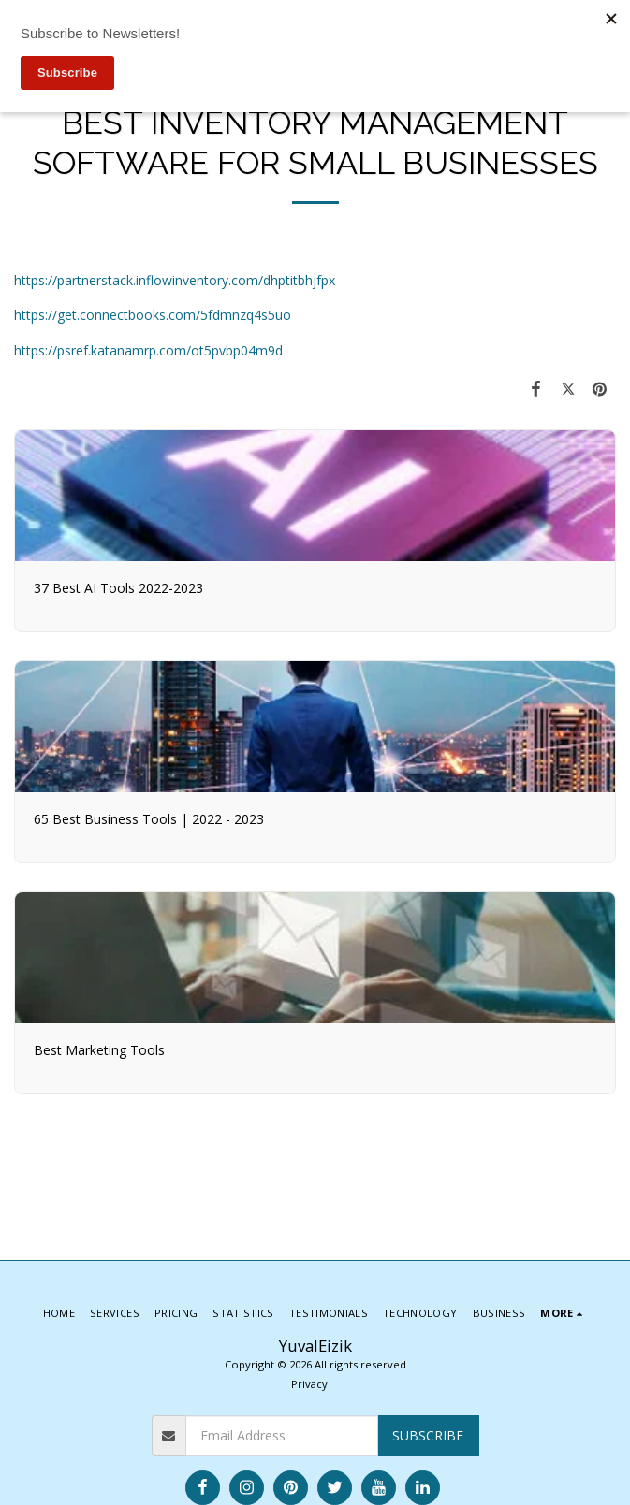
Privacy (309, 1384)
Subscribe (427, 1435)
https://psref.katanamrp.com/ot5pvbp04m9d (148, 350)
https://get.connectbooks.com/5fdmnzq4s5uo (152, 315)
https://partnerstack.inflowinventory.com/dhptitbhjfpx (174, 280)
